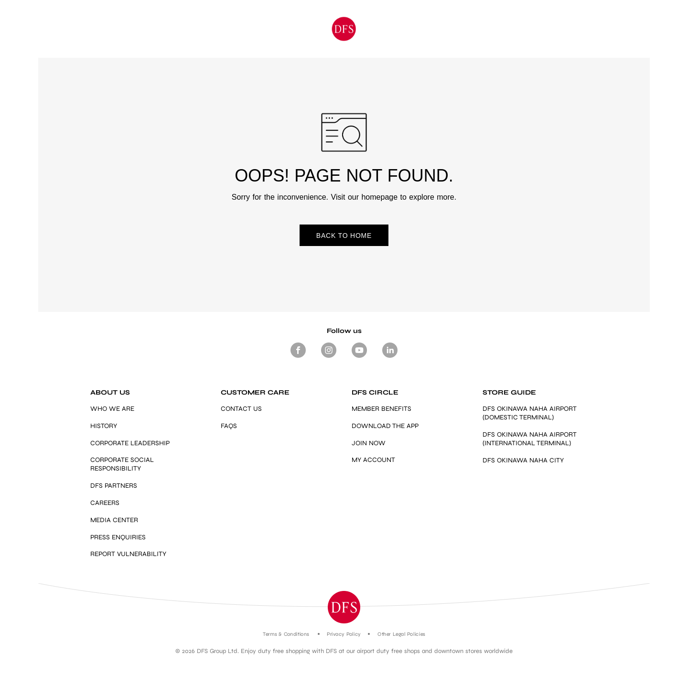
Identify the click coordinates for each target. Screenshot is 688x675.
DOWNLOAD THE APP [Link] (385, 426)
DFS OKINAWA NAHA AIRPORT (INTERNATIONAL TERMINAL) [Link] (530, 438)
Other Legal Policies (401, 634)
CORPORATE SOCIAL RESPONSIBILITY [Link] (122, 464)
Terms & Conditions (286, 634)
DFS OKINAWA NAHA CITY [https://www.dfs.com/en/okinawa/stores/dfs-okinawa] (523, 460)
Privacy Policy (344, 634)
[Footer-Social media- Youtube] (359, 358)
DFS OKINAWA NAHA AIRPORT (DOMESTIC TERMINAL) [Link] (530, 413)
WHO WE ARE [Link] (112, 409)
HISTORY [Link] (103, 426)
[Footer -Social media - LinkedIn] (390, 358)
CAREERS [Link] (104, 503)
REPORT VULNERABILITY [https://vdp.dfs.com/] (128, 554)
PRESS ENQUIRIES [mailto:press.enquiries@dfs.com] (118, 537)
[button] (344, 607)
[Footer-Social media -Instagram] (328, 358)
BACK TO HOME (344, 235)
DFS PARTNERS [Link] (113, 486)
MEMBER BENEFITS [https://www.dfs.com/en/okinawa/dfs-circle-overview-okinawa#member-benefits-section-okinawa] (381, 409)
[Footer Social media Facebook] (298, 358)
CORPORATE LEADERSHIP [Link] (130, 443)
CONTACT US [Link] (241, 409)
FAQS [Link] (229, 426)
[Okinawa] (344, 29)
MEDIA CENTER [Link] (114, 520)
